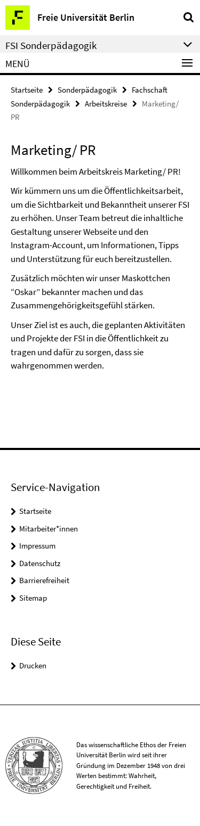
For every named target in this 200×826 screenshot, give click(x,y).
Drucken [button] (32, 665)
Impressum (37, 546)
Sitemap (33, 598)
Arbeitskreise (106, 104)
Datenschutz (39, 563)
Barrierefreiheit (44, 580)
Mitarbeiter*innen (48, 529)
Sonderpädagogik (87, 90)
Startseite (27, 90)
